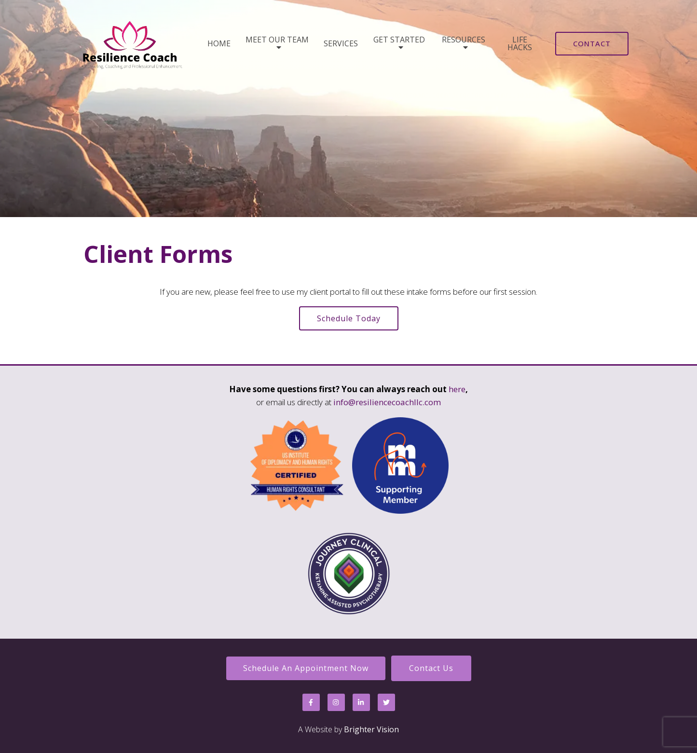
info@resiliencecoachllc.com (387, 402)
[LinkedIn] (361, 702)
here (457, 389)
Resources (463, 40)
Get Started (399, 40)
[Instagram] (336, 702)
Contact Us (431, 668)
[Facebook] (311, 702)
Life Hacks (519, 43)
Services (341, 43)
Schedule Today (349, 318)
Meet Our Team (277, 40)
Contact (592, 43)
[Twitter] (386, 702)
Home (219, 43)
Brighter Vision (371, 729)
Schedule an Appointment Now (306, 668)
